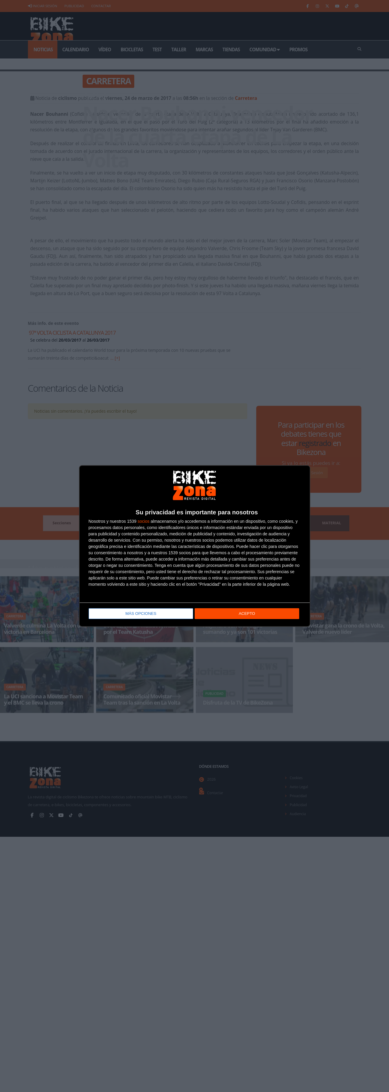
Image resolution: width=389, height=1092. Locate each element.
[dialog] (194, 546)
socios (144, 521)
